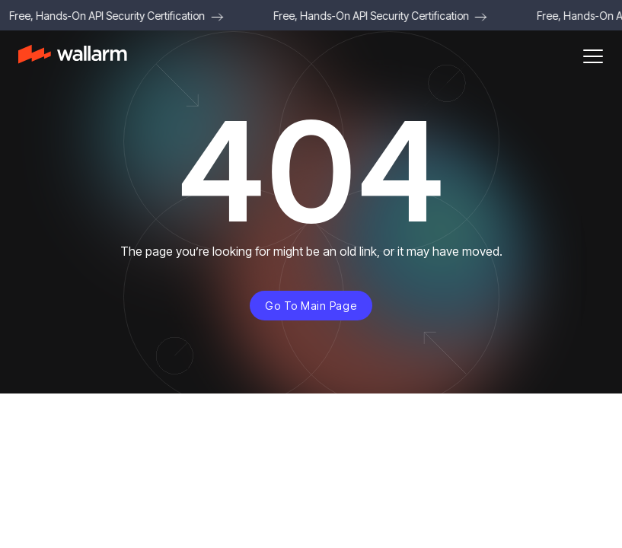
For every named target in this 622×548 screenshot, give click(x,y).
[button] (593, 56)
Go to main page (310, 305)
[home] (72, 56)
